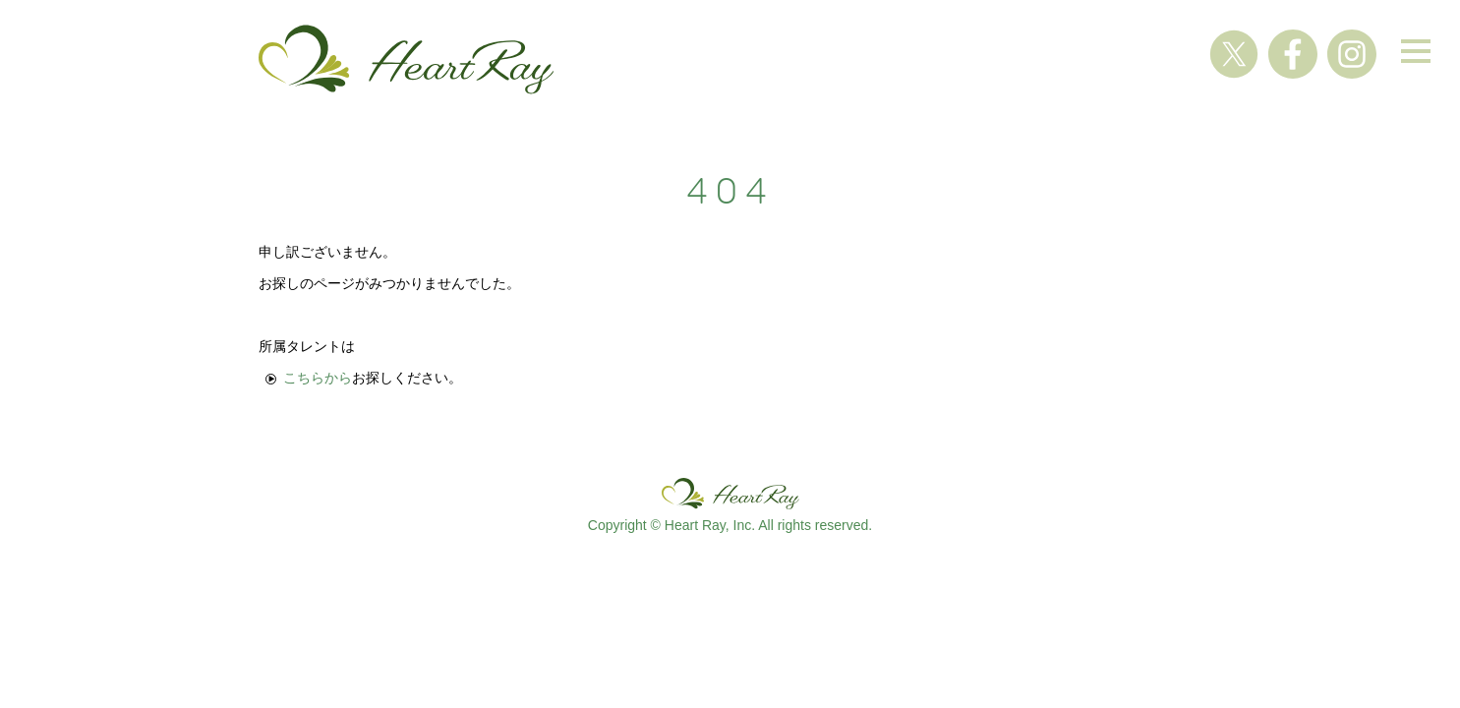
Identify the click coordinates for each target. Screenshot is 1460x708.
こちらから (317, 377)
